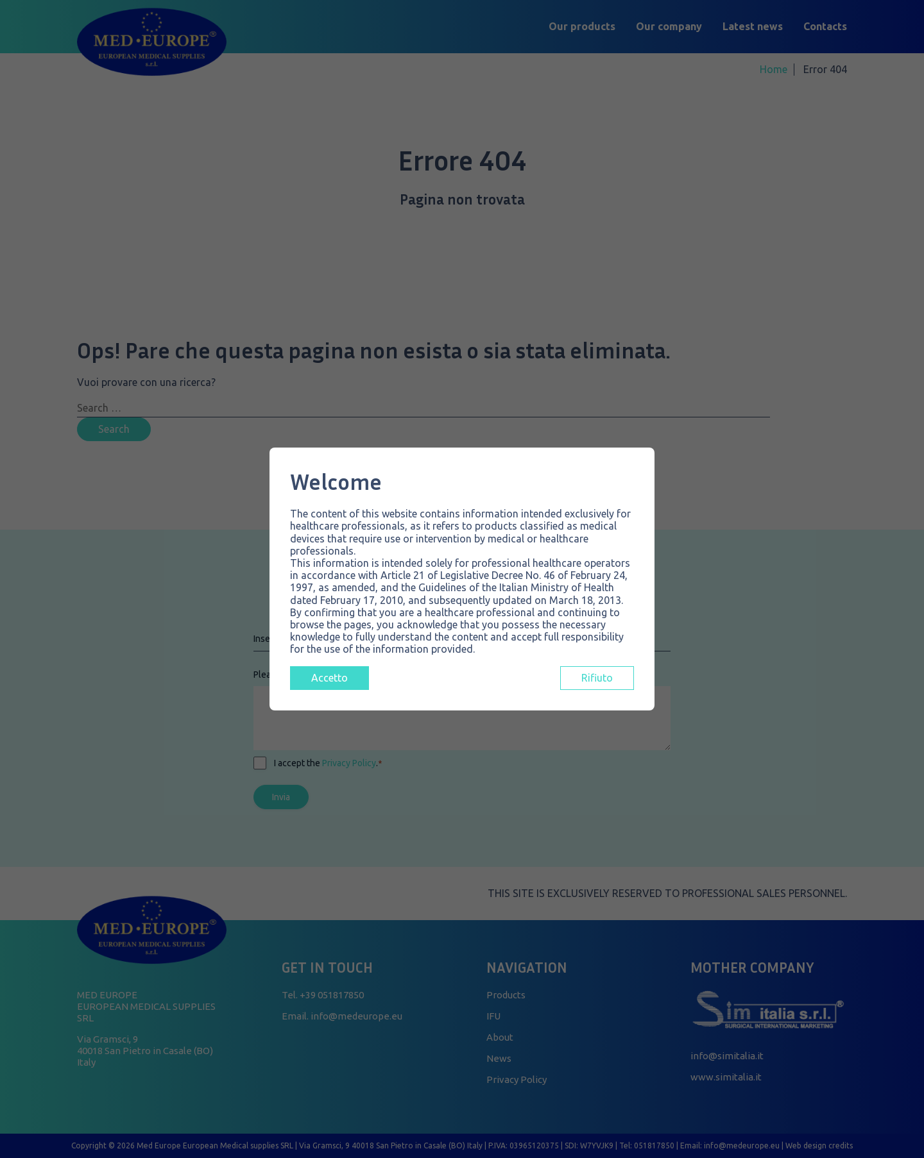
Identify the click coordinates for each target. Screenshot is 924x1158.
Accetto (329, 678)
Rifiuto (597, 678)
